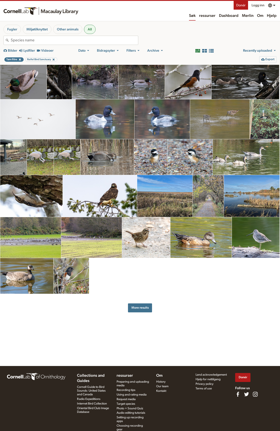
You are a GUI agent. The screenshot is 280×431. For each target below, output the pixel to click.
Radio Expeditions (88, 399)
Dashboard (228, 16)
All (90, 29)
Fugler (12, 29)
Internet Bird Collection (92, 403)
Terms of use (204, 388)
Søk (192, 16)
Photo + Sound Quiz (130, 408)
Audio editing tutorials (131, 412)
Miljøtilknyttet (37, 29)
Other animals (68, 29)
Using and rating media (132, 394)
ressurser (207, 16)
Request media (126, 399)
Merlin (248, 16)
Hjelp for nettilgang (208, 379)
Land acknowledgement (211, 374)
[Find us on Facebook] (237, 394)
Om (260, 16)
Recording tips (126, 390)
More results (140, 307)
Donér (240, 5)
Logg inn (258, 5)
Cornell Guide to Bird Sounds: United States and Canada (91, 390)
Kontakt (161, 390)
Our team (162, 386)
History (161, 381)
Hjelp (271, 16)
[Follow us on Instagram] (255, 394)
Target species (126, 403)
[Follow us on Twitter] (246, 394)
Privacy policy (205, 383)
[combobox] (74, 40)
